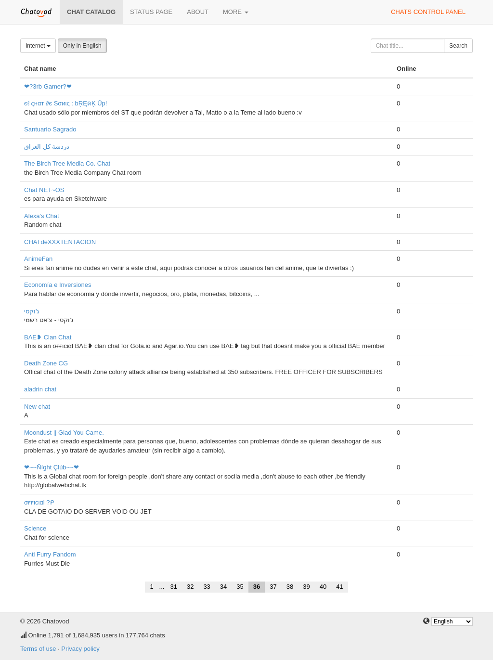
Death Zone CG (46, 363)
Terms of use (38, 648)
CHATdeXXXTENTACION (60, 242)
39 (306, 586)
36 (256, 586)
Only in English (82, 45)
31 (173, 586)
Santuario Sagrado (50, 129)
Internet (38, 45)
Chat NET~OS (44, 190)
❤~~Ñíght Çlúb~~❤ (51, 467)
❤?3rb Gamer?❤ (48, 86)
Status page (151, 11)
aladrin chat (40, 389)
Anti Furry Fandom (50, 554)
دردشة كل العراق (46, 146)
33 (206, 586)
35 (239, 586)
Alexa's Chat (41, 216)
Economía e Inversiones (57, 284)
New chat (37, 406)
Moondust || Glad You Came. (64, 432)
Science (35, 528)
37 (273, 586)
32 (190, 586)
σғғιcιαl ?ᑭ (39, 502)
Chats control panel (428, 11)
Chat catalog (91, 11)
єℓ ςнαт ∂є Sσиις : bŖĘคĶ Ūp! (65, 103)
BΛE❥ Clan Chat (47, 337)
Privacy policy (80, 648)
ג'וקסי (31, 311)
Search (458, 45)
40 (323, 586)
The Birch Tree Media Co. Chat (67, 163)
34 (223, 586)
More (235, 11)
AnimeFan (38, 258)
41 (339, 586)
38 (289, 586)
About (197, 11)
